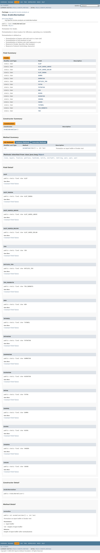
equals (11, 158)
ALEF (39, 64)
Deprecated (32, 2)
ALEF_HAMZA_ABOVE (44, 66)
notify (43, 158)
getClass (27, 158)
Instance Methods (22, 142)
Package (10, 2)
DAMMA (40, 75)
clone (6, 158)
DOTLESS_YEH (42, 81)
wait (66, 158)
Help (43, 2)
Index (39, 2)
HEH (39, 90)
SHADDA (40, 99)
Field (14, 7)
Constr (19, 7)
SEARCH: (77, 5)
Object (10, 25)
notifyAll (50, 158)
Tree (25, 2)
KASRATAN (41, 96)
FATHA (40, 84)
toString (59, 158)
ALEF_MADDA (42, 72)
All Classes (4, 5)
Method (25, 7)
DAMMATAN (41, 78)
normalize (26, 148)
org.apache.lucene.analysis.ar (19, 12)
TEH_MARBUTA (42, 108)
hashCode (35, 158)
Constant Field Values (11, 183)
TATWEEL (41, 105)
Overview (4, 2)
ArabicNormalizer (10, 129)
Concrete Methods (39, 142)
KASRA (40, 93)
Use (21, 2)
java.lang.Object (7, 18)
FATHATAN (41, 87)
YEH (39, 111)
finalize (19, 158)
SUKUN (40, 102)
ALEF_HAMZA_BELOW (44, 69)
